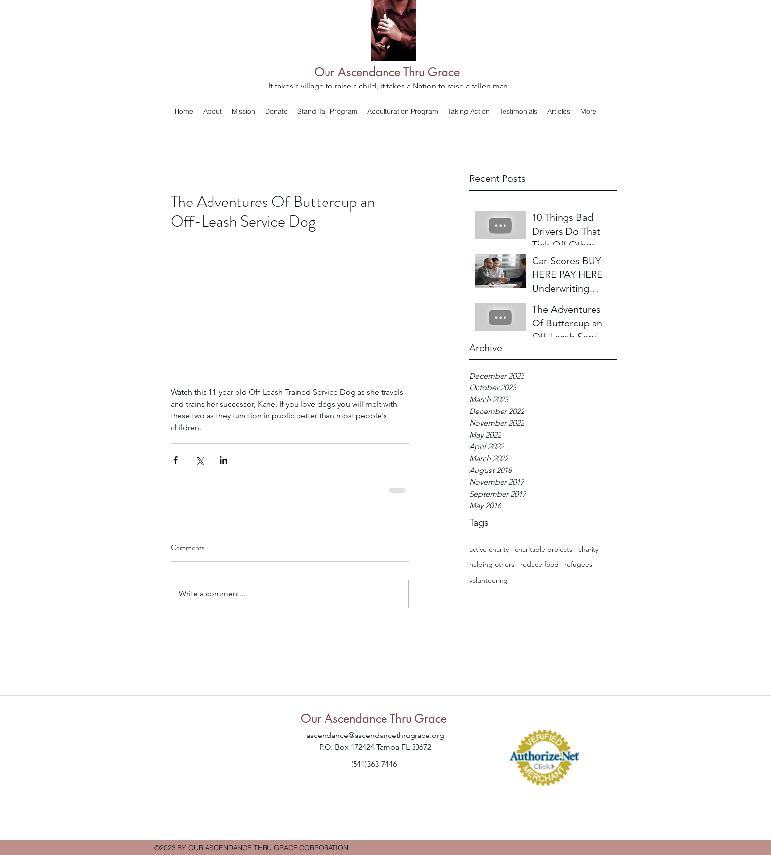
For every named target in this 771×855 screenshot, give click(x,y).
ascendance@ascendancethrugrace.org (375, 735)
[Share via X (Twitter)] (199, 460)
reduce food (539, 564)
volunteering (488, 580)
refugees (578, 564)
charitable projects (543, 549)
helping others (491, 564)
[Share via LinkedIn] (223, 460)
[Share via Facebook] (175, 460)
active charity (489, 549)
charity (588, 549)
